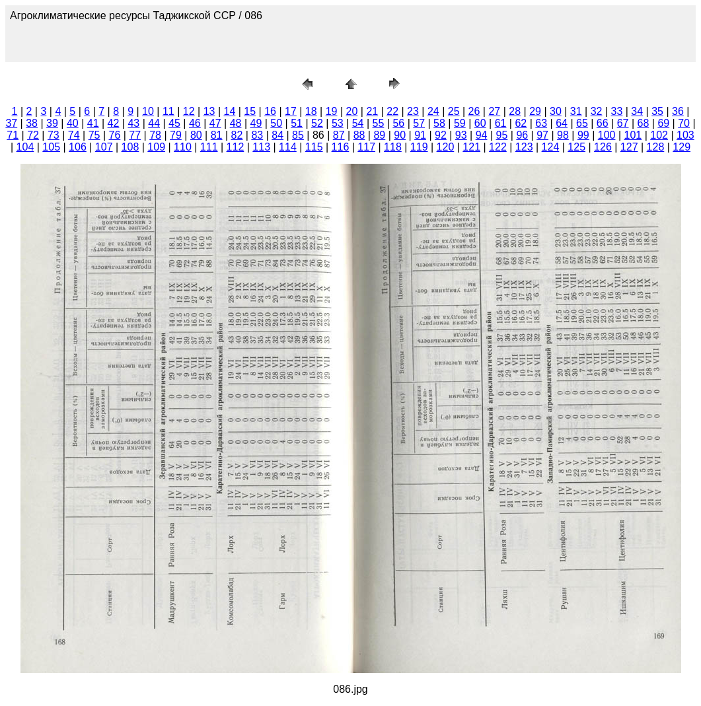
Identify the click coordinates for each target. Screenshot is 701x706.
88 (359, 135)
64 (562, 123)
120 (446, 147)
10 (148, 111)
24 (433, 111)
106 (78, 147)
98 (563, 135)
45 (174, 123)
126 (603, 147)
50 (276, 123)
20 (352, 111)
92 (441, 135)
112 (235, 147)
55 (379, 123)
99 (583, 135)
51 (297, 123)
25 (454, 111)
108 (130, 147)
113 (261, 147)
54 (358, 123)
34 (637, 111)
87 (339, 135)
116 (341, 147)
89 (379, 135)
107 (104, 147)
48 (236, 123)
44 (154, 123)
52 (317, 123)
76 (115, 135)
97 (542, 135)
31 (576, 111)
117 (366, 147)
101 (633, 135)
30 (556, 111)
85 (298, 135)
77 (135, 135)
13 (209, 111)
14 (229, 111)
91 (420, 135)
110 (183, 147)
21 (372, 111)
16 (270, 111)
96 (522, 135)
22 (392, 111)
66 (603, 123)
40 (73, 123)
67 (623, 123)
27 (494, 111)
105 (51, 147)
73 (53, 135)
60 (480, 123)
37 (11, 123)
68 (643, 123)
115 (314, 147)
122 (498, 147)
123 (524, 147)
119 (419, 147)
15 (250, 111)
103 (685, 135)
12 (189, 111)
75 (94, 135)
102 (659, 135)
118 (393, 147)
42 (114, 123)
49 (256, 123)
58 (439, 123)
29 (535, 111)
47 (215, 123)
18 (311, 111)
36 (678, 111)
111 (209, 147)
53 (338, 123)
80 (196, 135)
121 (471, 147)
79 (176, 135)
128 (656, 147)
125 (576, 147)
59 (460, 123)
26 (474, 111)
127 (629, 147)
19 (332, 111)
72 (33, 135)
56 (398, 123)
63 (541, 123)
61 (501, 123)
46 (195, 123)
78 (155, 135)
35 (657, 111)
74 (74, 135)
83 (257, 135)
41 (93, 123)
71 (12, 135)
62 (521, 123)
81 (217, 135)
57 (419, 123)
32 (597, 111)
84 (277, 135)
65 (582, 123)
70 (684, 123)
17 (291, 111)
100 (607, 135)
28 (515, 111)
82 (237, 135)
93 (461, 135)
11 (168, 111)
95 (502, 135)
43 (133, 123)
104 (25, 147)
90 (400, 135)
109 (156, 147)
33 (617, 111)
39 (52, 123)
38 (32, 123)
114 (288, 147)
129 (681, 147)
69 (663, 123)
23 (413, 111)
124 (551, 147)
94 (482, 135)
